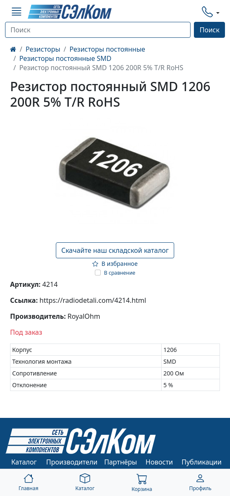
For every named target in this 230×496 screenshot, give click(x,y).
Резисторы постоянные (107, 49)
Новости (159, 462)
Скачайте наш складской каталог (115, 250)
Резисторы (43, 49)
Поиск (209, 29)
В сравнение (120, 272)
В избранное (115, 264)
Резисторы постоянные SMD (65, 58)
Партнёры (120, 462)
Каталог (24, 462)
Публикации (202, 462)
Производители (71, 462)
